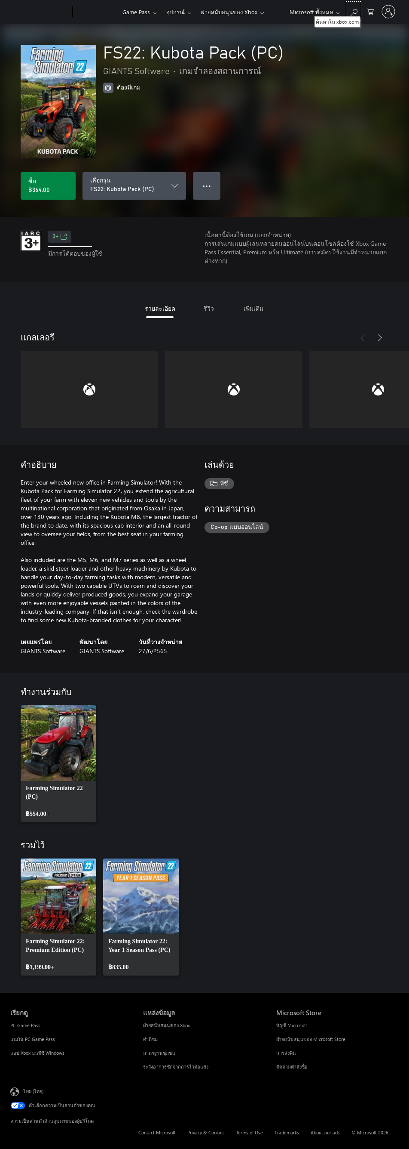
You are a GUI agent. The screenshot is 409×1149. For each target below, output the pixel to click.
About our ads (325, 1132)
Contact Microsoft (157, 1132)
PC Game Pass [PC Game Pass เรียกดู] (25, 1025)
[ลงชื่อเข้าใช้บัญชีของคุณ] (388, 11)
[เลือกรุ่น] (134, 186)
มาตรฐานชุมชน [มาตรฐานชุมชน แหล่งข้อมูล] (159, 1053)
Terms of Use (249, 1132)
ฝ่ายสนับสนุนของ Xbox (229, 11)
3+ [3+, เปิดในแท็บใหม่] (59, 236)
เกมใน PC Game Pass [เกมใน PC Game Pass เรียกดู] (32, 1039)
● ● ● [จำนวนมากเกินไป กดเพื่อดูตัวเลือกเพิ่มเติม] (207, 185)
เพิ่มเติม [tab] (253, 308)
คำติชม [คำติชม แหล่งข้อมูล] (150, 1039)
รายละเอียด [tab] (160, 308)
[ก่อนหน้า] (362, 338)
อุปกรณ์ (175, 11)
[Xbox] (96, 12)
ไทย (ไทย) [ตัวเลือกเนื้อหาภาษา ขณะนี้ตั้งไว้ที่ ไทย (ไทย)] (33, 1091)
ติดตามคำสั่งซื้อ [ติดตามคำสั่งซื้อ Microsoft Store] (292, 1066)
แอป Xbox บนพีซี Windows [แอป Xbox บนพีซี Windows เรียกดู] (37, 1053)
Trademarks (287, 1132)
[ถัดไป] (379, 338)
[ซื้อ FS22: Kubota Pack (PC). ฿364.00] (48, 186)
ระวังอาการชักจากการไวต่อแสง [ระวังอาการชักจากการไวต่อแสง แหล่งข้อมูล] (175, 1066)
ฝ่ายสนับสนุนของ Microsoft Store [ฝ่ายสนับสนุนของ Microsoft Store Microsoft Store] (310, 1039)
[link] (58, 763)
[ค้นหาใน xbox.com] (353, 11)
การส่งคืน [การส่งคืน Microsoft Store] (286, 1053)
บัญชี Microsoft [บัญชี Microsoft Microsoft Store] (291, 1025)
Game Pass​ (136, 11)
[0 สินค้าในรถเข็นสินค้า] (370, 11)
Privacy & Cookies (206, 1132)
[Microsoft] (39, 12)
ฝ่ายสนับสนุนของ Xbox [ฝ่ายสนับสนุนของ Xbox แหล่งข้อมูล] (166, 1025)
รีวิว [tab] (209, 308)
